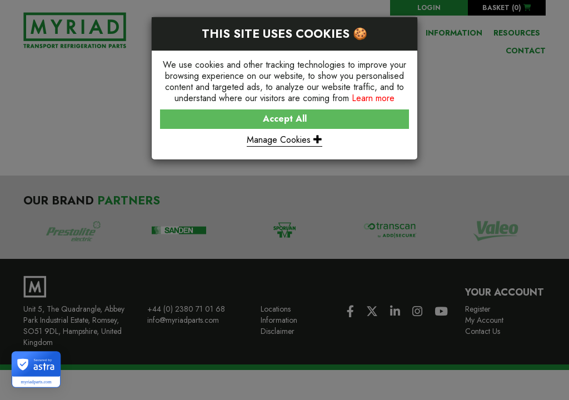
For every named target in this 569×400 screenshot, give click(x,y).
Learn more (373, 98)
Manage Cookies (284, 139)
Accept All (285, 118)
